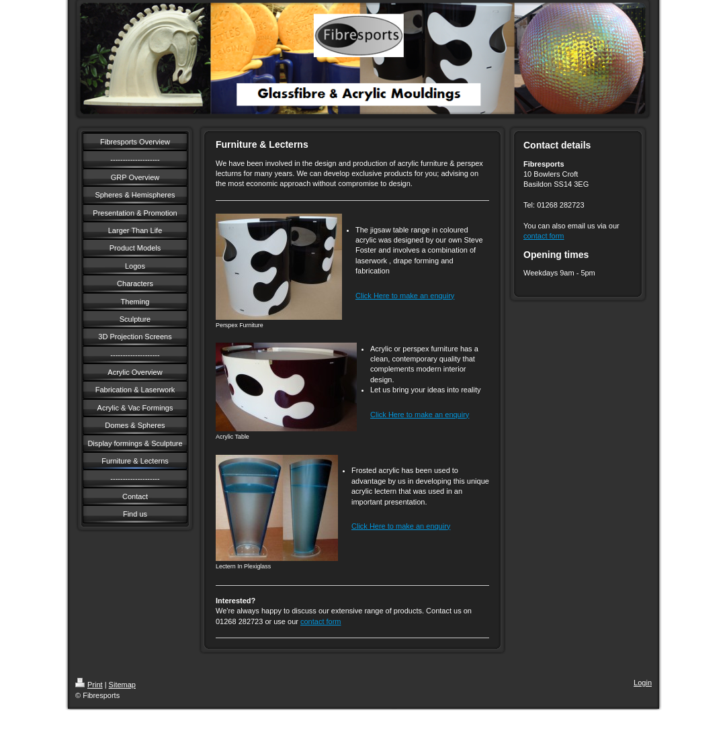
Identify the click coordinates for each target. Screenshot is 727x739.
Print (89, 685)
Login (643, 683)
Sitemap (122, 685)
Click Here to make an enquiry (404, 296)
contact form (320, 621)
